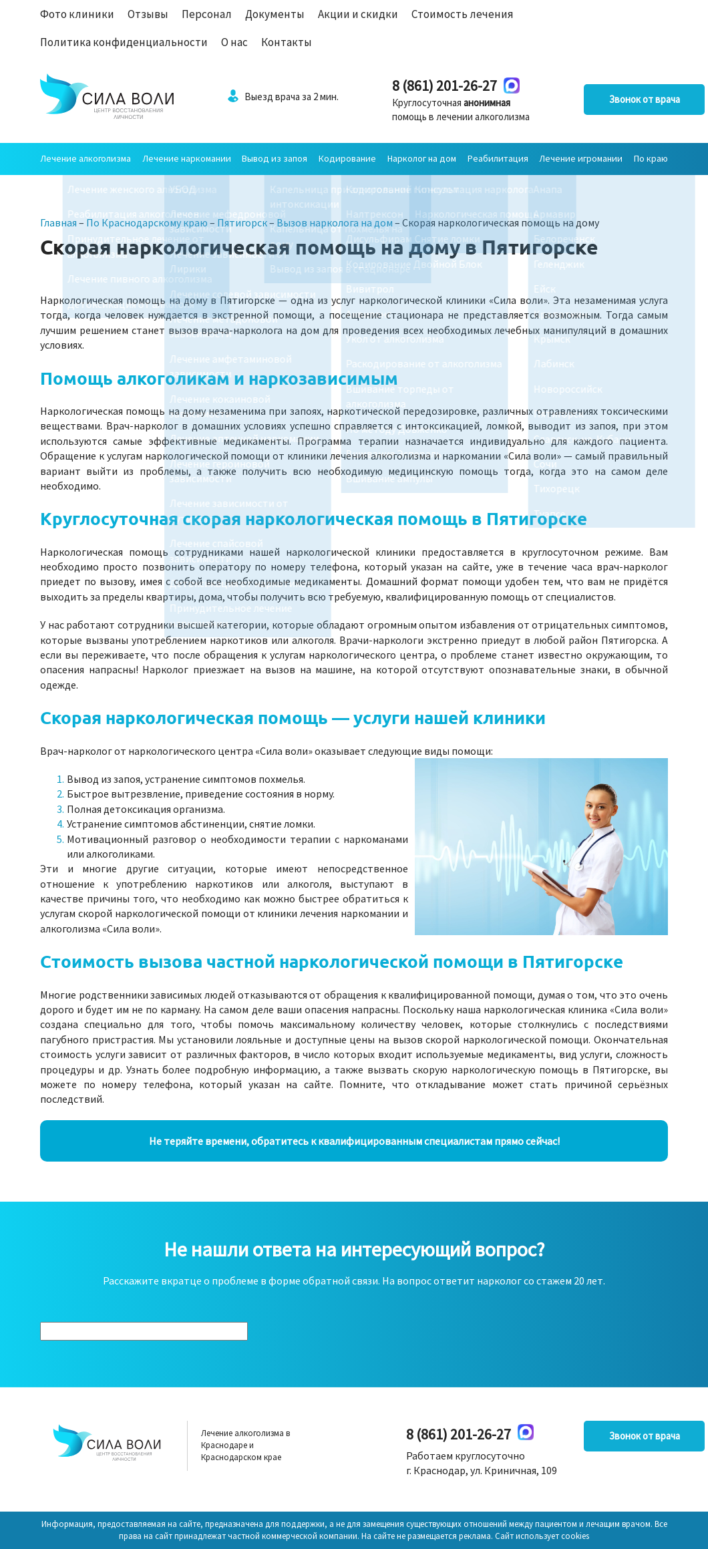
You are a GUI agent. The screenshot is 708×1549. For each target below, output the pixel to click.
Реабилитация (498, 158)
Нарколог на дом (421, 158)
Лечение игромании (581, 158)
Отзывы (148, 14)
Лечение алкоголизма (85, 158)
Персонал (207, 14)
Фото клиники (77, 14)
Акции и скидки (358, 14)
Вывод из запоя (274, 158)
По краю (651, 158)
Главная (58, 222)
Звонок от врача (601, 99)
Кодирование (347, 158)
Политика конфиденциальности (124, 42)
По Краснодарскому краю (147, 222)
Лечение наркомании (186, 158)
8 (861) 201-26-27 (411, 85)
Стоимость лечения (462, 14)
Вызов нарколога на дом (335, 222)
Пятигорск (242, 222)
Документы (275, 14)
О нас (234, 42)
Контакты (286, 42)
